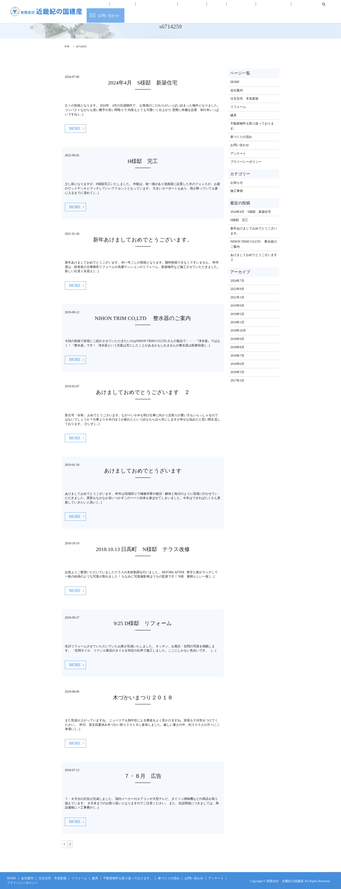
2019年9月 (237, 305)
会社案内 (135, 7)
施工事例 (236, 191)
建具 (211, 7)
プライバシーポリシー (245, 161)
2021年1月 (237, 297)
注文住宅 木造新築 (163, 7)
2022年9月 (237, 289)
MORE (75, 128)
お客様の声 (281, 7)
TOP (66, 46)
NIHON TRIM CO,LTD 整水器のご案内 (143, 318)
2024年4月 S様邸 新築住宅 (142, 83)
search (296, 7)
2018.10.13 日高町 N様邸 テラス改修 (142, 549)
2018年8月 (237, 347)
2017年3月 (237, 380)
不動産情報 (229, 7)
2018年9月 (237, 339)
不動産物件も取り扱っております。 (252, 126)
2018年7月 (237, 355)
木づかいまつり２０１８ (143, 697)
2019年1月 (237, 322)
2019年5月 (237, 314)
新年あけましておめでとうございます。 (142, 240)
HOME (117, 7)
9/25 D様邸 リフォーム (143, 623)
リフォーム (192, 7)
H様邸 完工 (143, 161)
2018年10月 (238, 330)
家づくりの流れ (255, 7)
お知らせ (236, 182)
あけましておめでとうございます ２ (143, 392)
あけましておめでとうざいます (143, 471)
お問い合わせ (325, 7)
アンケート (238, 153)
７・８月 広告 (143, 776)
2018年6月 (237, 364)
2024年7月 (237, 280)
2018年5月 (237, 372)
